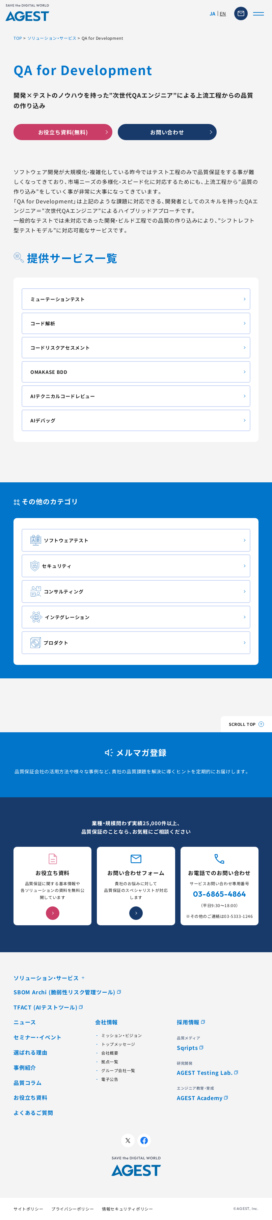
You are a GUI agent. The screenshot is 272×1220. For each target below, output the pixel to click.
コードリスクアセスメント (60, 347)
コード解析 (42, 323)
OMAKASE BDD (48, 371)
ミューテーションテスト (57, 299)
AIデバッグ (42, 420)
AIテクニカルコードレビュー (62, 396)
